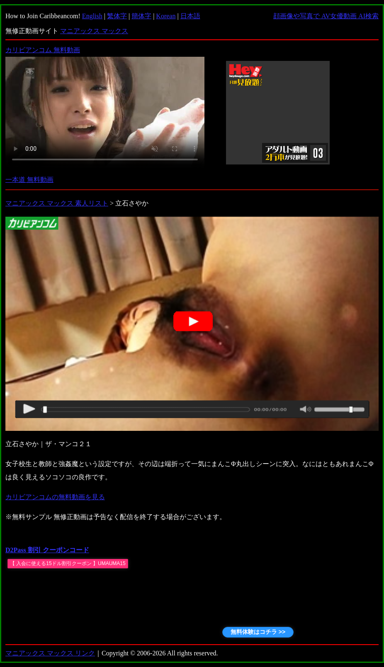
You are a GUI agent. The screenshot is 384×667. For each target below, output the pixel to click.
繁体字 (117, 15)
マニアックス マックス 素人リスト (56, 203)
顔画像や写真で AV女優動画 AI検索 (326, 15)
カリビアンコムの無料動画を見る (55, 496)
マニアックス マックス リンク (50, 653)
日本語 (190, 15)
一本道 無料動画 (29, 179)
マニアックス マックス (94, 30)
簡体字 (141, 15)
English (92, 15)
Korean (165, 15)
